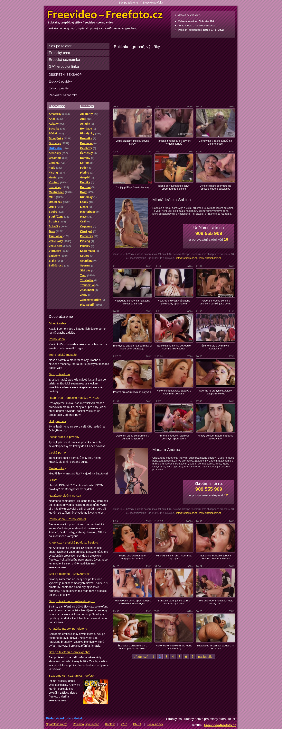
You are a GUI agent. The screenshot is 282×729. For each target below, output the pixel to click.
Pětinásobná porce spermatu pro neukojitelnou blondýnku (132, 602)
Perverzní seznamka (63, 95)
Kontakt (110, 724)
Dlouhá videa (57, 323)
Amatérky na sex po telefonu (68, 628)
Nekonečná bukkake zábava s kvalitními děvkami (174, 392)
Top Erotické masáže (63, 354)
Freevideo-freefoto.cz (220, 725)
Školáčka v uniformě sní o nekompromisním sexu (132, 647)
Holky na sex (57, 421)
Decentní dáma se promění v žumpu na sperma (132, 437)
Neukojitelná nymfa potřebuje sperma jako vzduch (174, 347)
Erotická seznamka (64, 60)
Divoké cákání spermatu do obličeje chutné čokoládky (215, 187)
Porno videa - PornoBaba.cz (67, 519)
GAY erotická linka (64, 66)
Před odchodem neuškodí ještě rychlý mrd (215, 602)
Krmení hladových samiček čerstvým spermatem (173, 437)
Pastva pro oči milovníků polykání (132, 392)
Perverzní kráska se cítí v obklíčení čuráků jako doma (215, 302)
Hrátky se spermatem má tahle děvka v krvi (215, 437)
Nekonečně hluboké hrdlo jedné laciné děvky (174, 647)
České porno (57, 452)
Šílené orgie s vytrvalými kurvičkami (215, 347)
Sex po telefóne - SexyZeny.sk (69, 573)
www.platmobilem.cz (210, 257)
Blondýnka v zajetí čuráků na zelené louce (215, 142)
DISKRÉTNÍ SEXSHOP (65, 74)
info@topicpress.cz (186, 257)
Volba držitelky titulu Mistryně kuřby (132, 142)
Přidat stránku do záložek (64, 718)
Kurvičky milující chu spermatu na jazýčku (174, 557)
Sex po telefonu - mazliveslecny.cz (72, 601)
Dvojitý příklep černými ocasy (132, 187)
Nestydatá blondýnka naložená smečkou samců (132, 302)
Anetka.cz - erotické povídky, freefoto (73, 542)
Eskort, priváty (59, 88)
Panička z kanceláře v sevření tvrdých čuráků (174, 142)
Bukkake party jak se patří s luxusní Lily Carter (174, 602)
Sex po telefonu (128, 2)
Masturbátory (57, 468)
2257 (124, 724)
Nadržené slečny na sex (65, 495)
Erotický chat (59, 53)
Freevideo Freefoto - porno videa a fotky (105, 14)
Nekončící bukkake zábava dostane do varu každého (215, 557)
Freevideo (57, 106)
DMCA (137, 724)
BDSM (53, 480)
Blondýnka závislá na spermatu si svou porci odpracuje (132, 347)
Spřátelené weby (56, 724)
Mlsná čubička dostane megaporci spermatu (132, 557)
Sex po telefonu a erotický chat (69, 652)
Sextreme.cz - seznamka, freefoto (71, 675)
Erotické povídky (153, 2)
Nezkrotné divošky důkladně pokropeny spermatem (174, 302)
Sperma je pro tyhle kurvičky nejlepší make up (215, 392)
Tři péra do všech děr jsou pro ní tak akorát (215, 647)
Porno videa (57, 339)
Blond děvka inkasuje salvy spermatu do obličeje (174, 187)
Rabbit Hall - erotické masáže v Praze (74, 397)
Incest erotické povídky (64, 436)
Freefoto (87, 106)
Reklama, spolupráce (86, 724)
